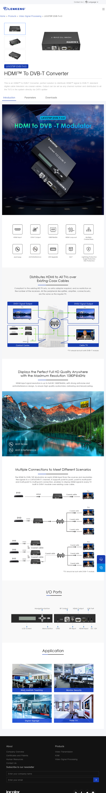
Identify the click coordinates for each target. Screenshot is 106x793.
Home (2, 16)
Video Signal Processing (30, 16)
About (9, 746)
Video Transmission (64, 751)
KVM (57, 755)
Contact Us (78, 2)
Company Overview (15, 751)
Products (12, 16)
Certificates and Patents (17, 755)
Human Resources (14, 759)
